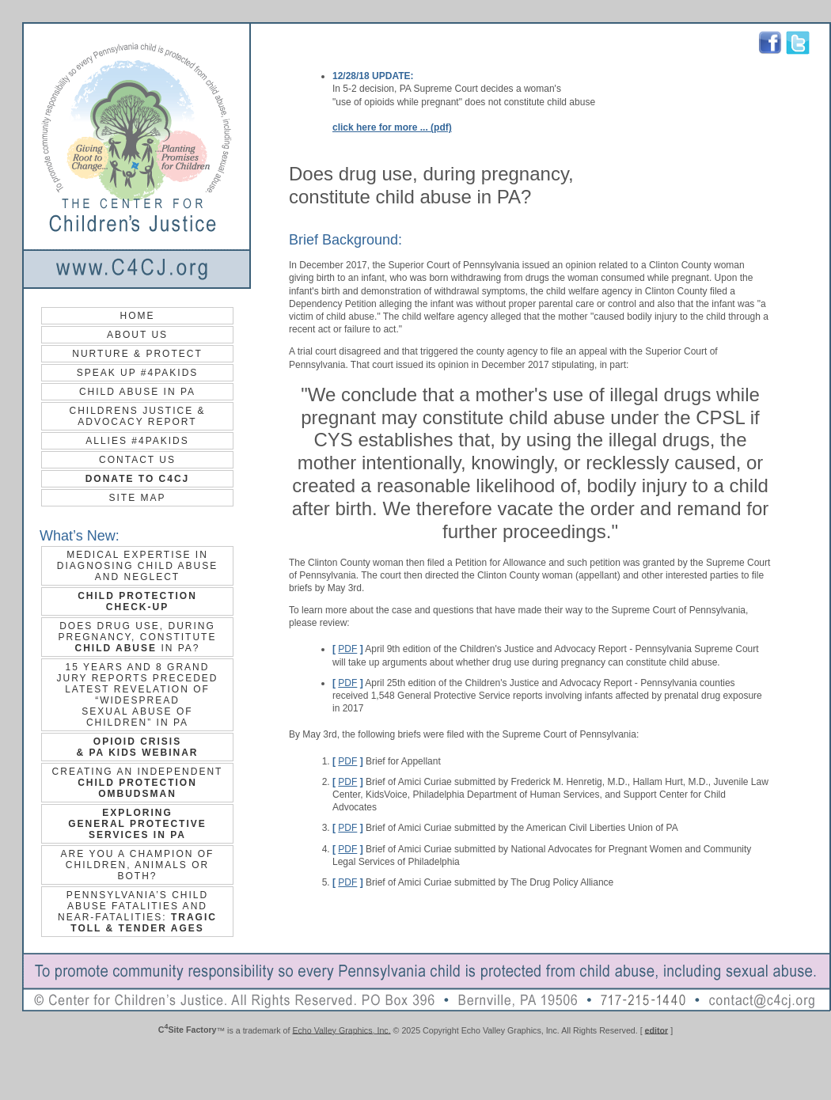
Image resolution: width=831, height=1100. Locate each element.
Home (137, 315)
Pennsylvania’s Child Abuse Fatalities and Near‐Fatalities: (137, 911)
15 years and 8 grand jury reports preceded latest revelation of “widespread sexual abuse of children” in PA (137, 695)
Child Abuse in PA (137, 391)
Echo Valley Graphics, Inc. (341, 1029)
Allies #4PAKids (137, 440)
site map (136, 497)
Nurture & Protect (137, 353)
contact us (137, 459)
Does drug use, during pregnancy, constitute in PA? (138, 637)
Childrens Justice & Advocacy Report (137, 416)
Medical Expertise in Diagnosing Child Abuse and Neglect (137, 565)
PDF (347, 648)
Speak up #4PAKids (138, 372)
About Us (137, 334)
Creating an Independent (137, 782)
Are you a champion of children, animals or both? (137, 865)
